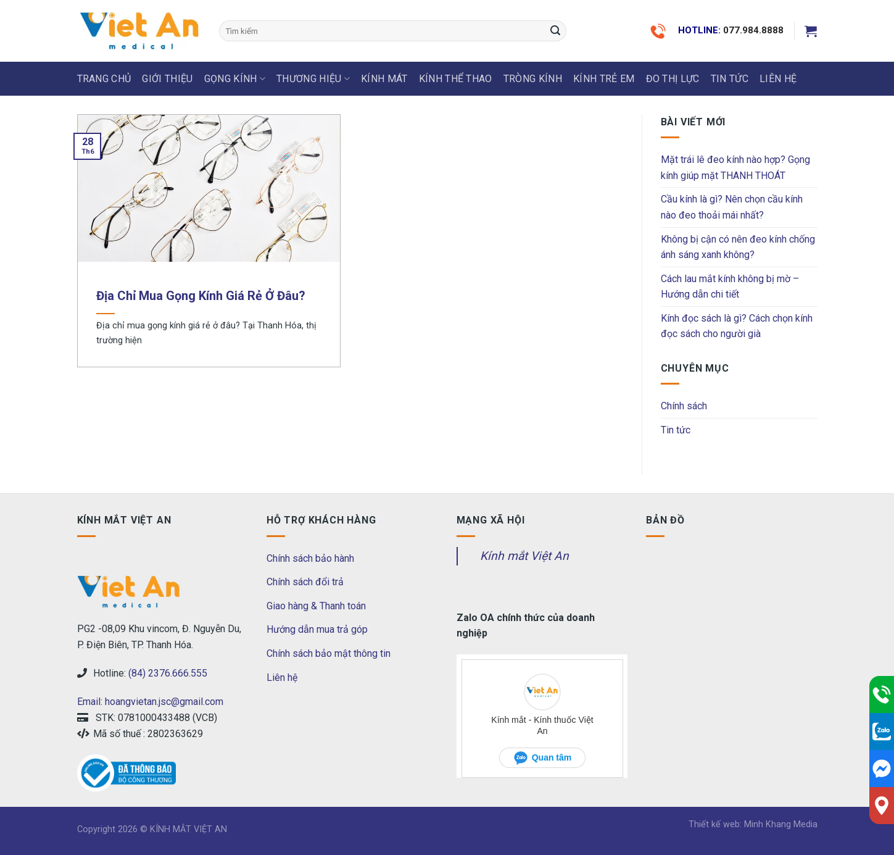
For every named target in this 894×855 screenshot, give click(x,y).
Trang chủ (104, 79)
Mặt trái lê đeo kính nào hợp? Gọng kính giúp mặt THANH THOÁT (735, 167)
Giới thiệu (167, 79)
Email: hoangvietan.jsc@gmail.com (150, 701)
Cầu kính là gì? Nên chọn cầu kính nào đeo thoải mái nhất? (732, 207)
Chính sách (684, 406)
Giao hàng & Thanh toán (316, 606)
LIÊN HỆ (778, 79)
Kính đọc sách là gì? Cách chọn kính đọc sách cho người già (737, 326)
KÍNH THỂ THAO (455, 79)
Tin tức (729, 79)
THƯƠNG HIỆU (313, 79)
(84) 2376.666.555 (167, 673)
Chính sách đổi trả (305, 582)
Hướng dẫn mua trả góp (317, 629)
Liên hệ (282, 677)
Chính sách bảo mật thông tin (329, 653)
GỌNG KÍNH (234, 79)
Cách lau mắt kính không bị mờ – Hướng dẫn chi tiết (730, 287)
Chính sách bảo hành (310, 558)
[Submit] (555, 30)
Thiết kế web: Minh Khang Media (753, 824)
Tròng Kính (532, 79)
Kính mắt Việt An (524, 556)
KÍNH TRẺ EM (604, 79)
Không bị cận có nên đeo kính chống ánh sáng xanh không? (738, 247)
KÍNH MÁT (384, 79)
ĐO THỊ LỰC (673, 79)
